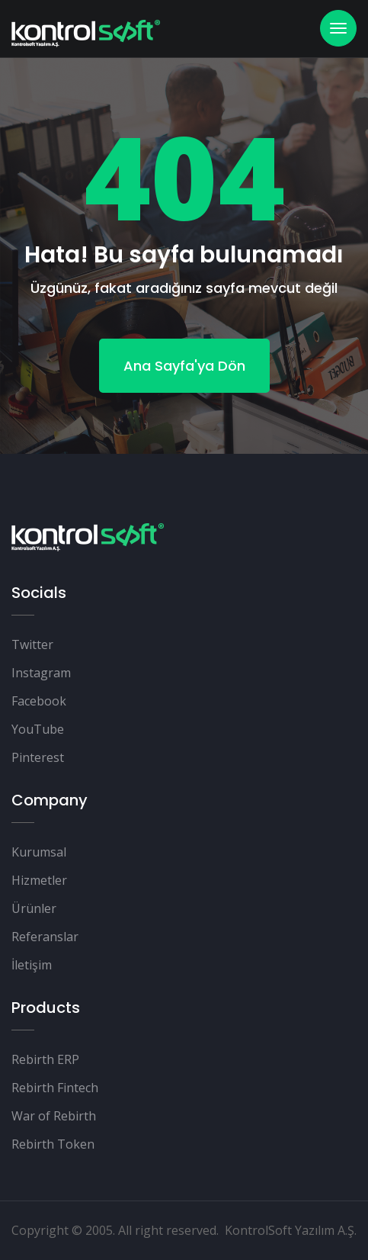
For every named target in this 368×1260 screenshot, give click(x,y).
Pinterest (37, 757)
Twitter (32, 644)
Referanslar (44, 936)
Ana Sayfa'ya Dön (184, 365)
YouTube (37, 729)
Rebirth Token (52, 1144)
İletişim (31, 964)
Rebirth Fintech (54, 1087)
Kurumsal (38, 852)
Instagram (41, 672)
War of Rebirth (53, 1115)
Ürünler (33, 908)
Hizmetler (39, 880)
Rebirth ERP (45, 1059)
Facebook (38, 701)
